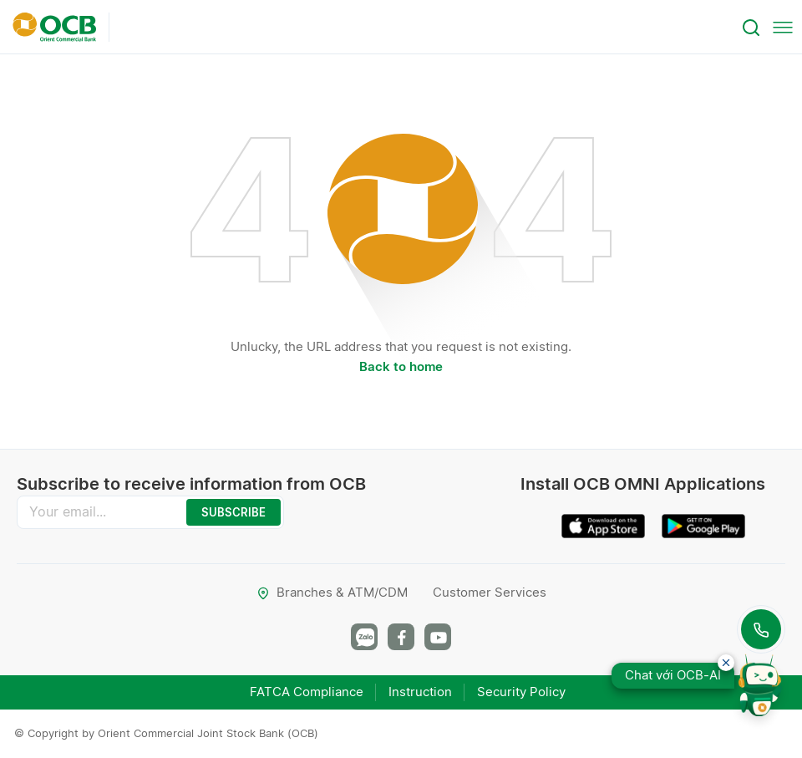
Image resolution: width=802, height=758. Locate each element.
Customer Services (489, 592)
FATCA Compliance (306, 691)
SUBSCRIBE (233, 512)
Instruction (420, 691)
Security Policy (521, 691)
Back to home (401, 366)
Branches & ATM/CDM (332, 592)
